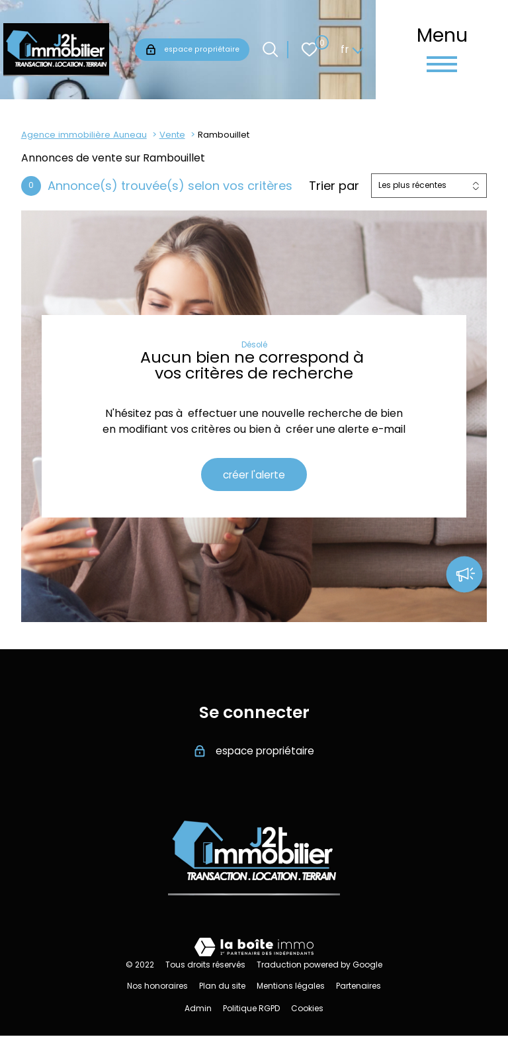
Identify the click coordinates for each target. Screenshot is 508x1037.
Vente (172, 134)
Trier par (334, 186)
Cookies (307, 1009)
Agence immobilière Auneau (84, 134)
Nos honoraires (157, 986)
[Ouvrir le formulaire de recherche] (270, 49)
